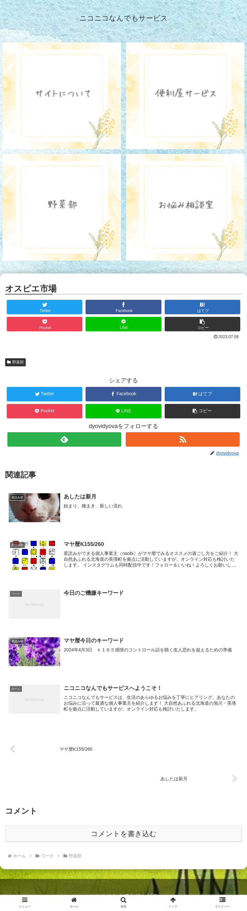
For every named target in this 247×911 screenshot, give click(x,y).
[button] (203, 324)
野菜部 (15, 362)
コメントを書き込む (124, 834)
